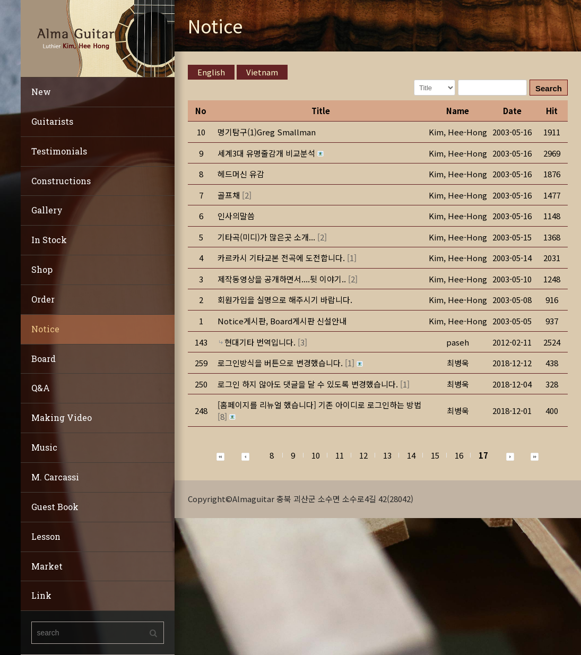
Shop (42, 269)
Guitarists (52, 121)
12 (363, 455)
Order (43, 299)
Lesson (45, 536)
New (41, 91)
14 (411, 455)
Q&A (40, 387)
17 (483, 455)
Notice (45, 328)
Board (43, 358)
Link (41, 595)
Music (44, 447)
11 (339, 455)
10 (315, 455)
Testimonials (59, 151)
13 (387, 455)
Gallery (47, 210)
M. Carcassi (55, 476)
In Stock (49, 239)
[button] (458, 131)
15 (435, 455)
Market (47, 566)
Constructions (61, 180)
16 (459, 455)
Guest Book (55, 506)
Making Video (61, 417)
